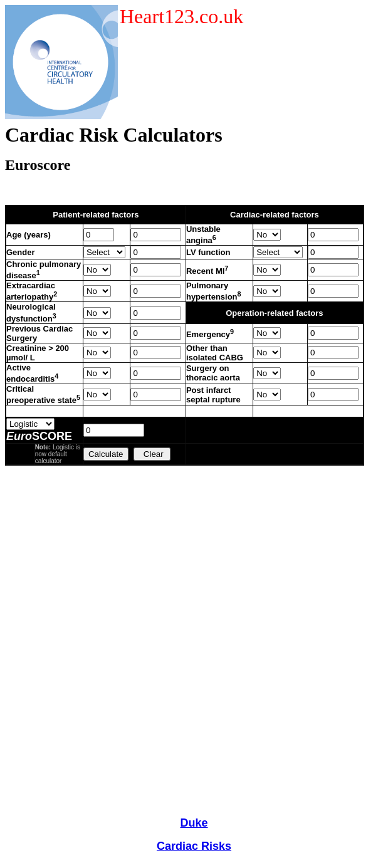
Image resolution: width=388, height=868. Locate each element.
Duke (193, 823)
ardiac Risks (198, 846)
